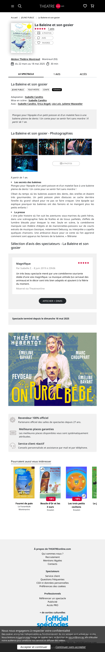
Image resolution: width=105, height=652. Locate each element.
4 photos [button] (66, 163)
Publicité (52, 601)
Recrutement (52, 557)
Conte (46, 89)
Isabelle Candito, (27, 103)
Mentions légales (52, 560)
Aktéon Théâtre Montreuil (25, 59)
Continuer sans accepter (71, 647)
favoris (43, 42)
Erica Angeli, (44, 103)
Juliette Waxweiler (72, 103)
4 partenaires (23, 637)
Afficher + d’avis (52, 300)
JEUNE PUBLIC (18, 89)
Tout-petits (33, 89)
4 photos (44, 33)
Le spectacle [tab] (26, 73)
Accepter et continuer (33, 647)
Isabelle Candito (34, 96)
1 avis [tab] (56, 74)
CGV (38, 582)
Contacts (52, 563)
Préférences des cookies (52, 586)
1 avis (51, 28)
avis (41, 38)
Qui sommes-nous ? (52, 553)
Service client (52, 575)
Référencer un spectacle (52, 598)
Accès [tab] (83, 74)
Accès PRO (52, 605)
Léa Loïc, (57, 103)
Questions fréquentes (52, 579)
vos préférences (76, 637)
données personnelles (56, 582)
